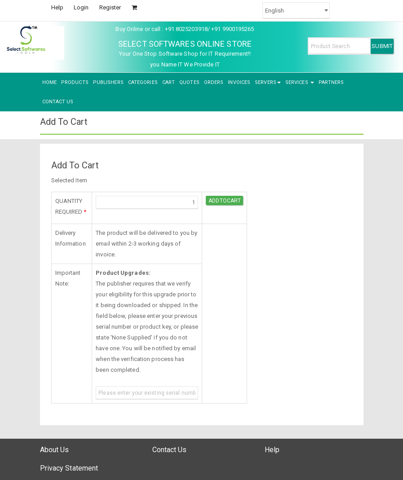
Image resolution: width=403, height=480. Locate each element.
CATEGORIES (143, 82)
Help (57, 7)
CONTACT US (58, 102)
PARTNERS (331, 82)
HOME (49, 82)
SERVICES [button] (299, 82)
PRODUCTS (75, 82)
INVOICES (239, 82)
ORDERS (214, 82)
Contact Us (169, 449)
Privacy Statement (69, 468)
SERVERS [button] (268, 82)
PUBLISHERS (108, 82)
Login (81, 7)
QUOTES (189, 82)
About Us (54, 449)
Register (110, 7)
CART (168, 82)
